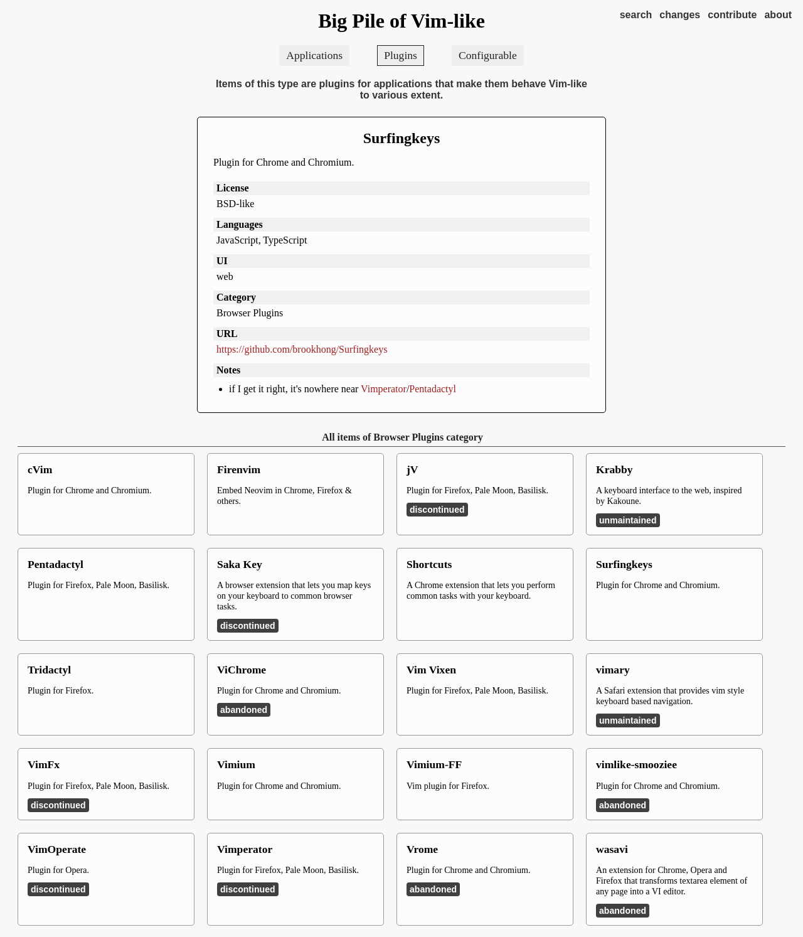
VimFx (44, 764)
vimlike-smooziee (636, 764)
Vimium (236, 764)
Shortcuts (429, 564)
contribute (732, 14)
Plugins (400, 55)
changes (679, 14)
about (778, 14)
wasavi (612, 849)
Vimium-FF (434, 764)
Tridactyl (49, 669)
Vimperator (384, 388)
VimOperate (57, 849)
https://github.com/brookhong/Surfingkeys (301, 349)
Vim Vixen (431, 669)
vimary (613, 669)
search (636, 14)
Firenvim (238, 469)
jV (412, 469)
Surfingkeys (401, 138)
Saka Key (239, 564)
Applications (314, 55)
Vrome (422, 849)
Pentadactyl (432, 388)
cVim (40, 469)
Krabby (614, 469)
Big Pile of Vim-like (401, 20)
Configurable (488, 55)
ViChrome (241, 669)
